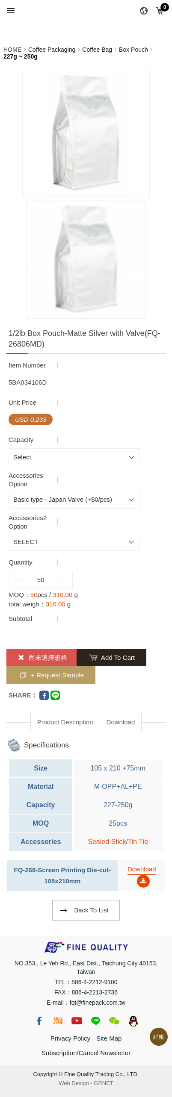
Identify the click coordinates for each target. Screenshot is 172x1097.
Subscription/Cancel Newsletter (86, 1052)
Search (28, 10)
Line (55, 695)
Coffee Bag (97, 49)
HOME (12, 49)
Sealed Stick (107, 841)
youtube (76, 1020)
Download (121, 722)
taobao (57, 1020)
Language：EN (143, 10)
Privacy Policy (70, 1038)
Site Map (109, 1038)
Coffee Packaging (51, 49)
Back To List (91, 910)
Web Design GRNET (86, 1083)
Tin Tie (138, 841)
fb (38, 1020)
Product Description (65, 722)
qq (133, 1020)
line (95, 1020)
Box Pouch (133, 49)
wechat (114, 1020)
